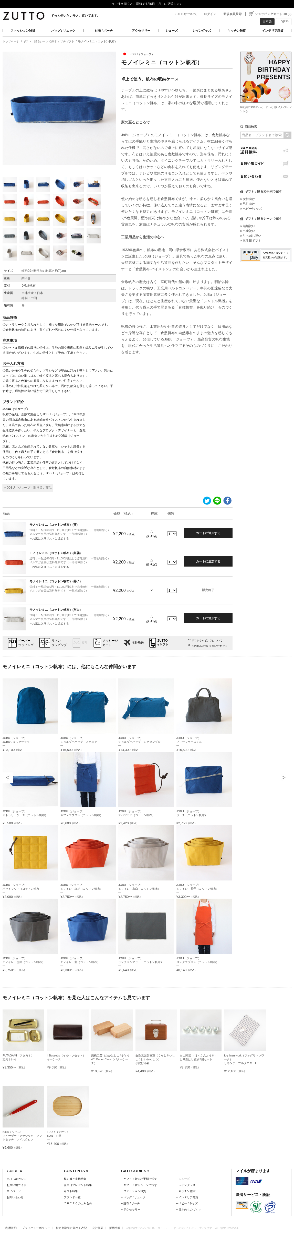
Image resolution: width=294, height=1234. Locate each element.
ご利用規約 (10, 1227)
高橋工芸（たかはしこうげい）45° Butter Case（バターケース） (111, 1059)
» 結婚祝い (247, 226)
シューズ (171, 30)
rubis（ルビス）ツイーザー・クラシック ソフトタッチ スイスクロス (22, 1135)
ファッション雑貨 (22, 30)
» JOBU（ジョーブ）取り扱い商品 (28, 487)
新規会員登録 (232, 14)
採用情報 (114, 1227)
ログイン (210, 14)
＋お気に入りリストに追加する (49, 538)
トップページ (11, 41)
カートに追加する (208, 533)
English (284, 21)
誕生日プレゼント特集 (78, 1184)
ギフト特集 (71, 1191)
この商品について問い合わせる (209, 645)
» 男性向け (247, 204)
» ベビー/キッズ (251, 208)
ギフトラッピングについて (207, 640)
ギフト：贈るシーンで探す (40, 41)
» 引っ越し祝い (250, 236)
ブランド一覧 (72, 1197)
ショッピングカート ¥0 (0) (273, 14)
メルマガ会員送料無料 (265, 150)
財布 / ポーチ (104, 30)
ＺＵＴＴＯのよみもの (78, 1203)
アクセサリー (141, 30)
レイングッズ (202, 30)
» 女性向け (247, 199)
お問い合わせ (265, 176)
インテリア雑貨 (273, 30)
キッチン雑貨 (236, 30)
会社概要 (97, 1227)
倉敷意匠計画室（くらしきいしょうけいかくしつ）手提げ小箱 (155, 1059)
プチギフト (67, 41)
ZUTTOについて (186, 14)
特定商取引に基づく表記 (71, 1227)
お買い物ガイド (265, 163)
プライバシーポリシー (36, 1227)
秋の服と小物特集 (75, 1178)
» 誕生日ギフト (250, 240)
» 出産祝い (247, 231)
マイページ (14, 1191)
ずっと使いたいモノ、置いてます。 (75, 15)
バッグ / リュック (63, 30)
